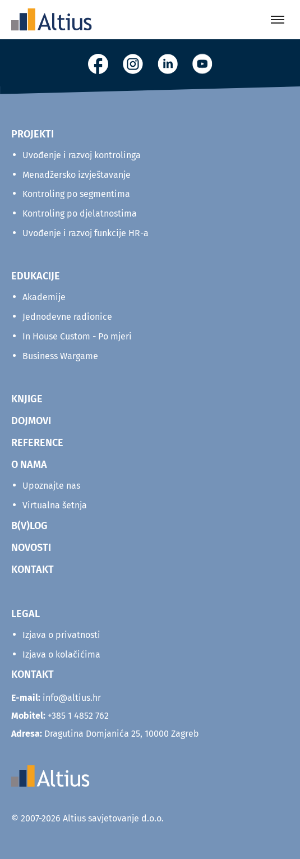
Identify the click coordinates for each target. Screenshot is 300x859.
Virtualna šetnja (54, 505)
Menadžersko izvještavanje (76, 174)
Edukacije (35, 276)
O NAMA (29, 464)
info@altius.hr (72, 697)
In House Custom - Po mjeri (77, 336)
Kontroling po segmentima (76, 194)
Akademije (44, 297)
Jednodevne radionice (67, 316)
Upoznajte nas (51, 485)
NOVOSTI (31, 547)
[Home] (51, 19)
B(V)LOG (29, 526)
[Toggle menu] (277, 19)
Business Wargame (60, 356)
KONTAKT (32, 569)
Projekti (32, 134)
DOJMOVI (31, 421)
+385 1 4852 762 (78, 715)
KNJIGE (27, 399)
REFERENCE (37, 443)
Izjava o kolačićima (61, 654)
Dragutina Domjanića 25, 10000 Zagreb (105, 733)
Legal (25, 614)
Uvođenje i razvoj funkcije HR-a (85, 233)
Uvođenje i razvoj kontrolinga (81, 155)
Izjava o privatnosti (61, 635)
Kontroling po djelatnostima (79, 213)
